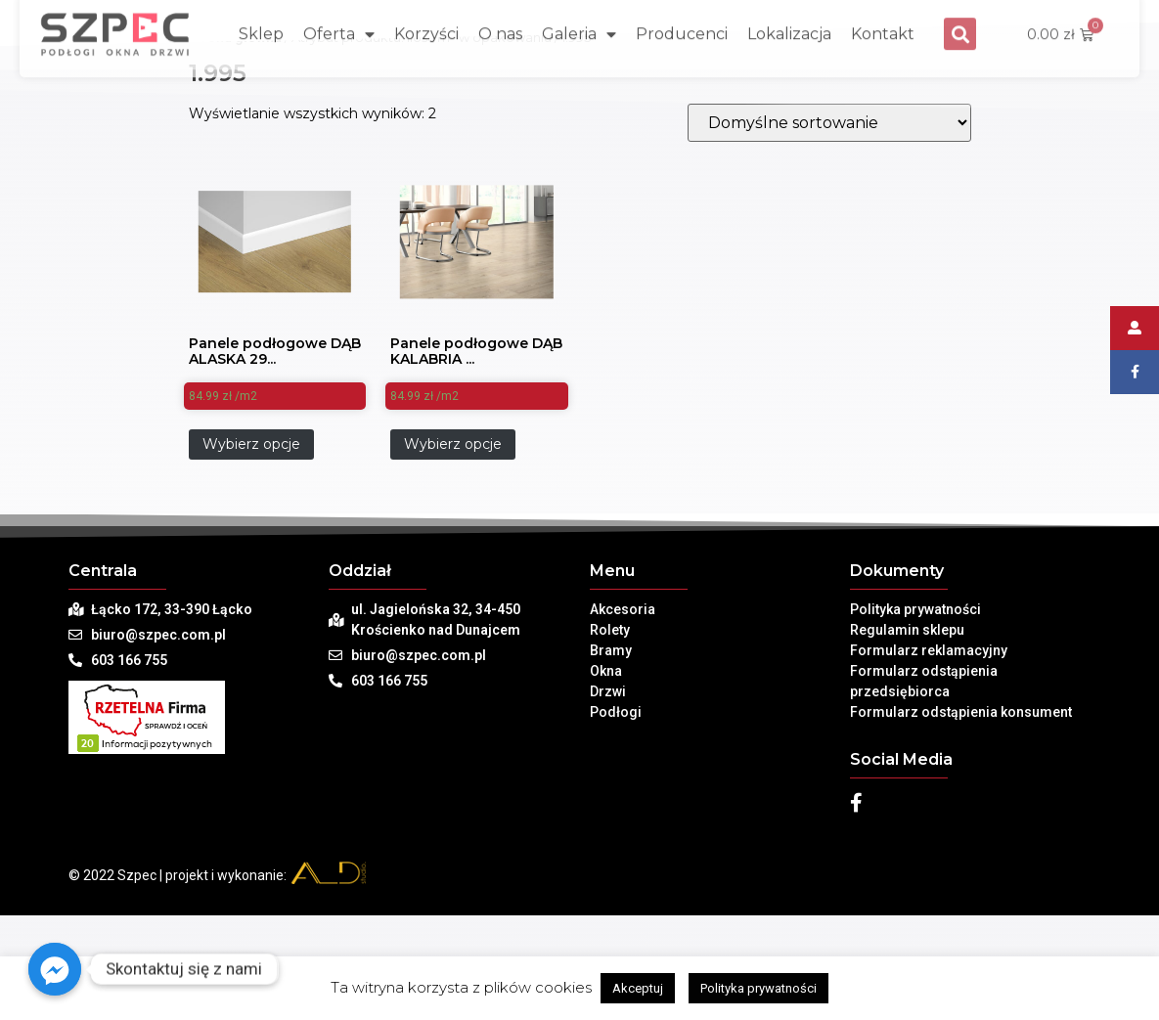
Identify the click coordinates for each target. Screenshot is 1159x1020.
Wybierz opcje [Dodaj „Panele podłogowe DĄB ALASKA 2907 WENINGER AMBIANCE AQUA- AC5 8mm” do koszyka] (251, 444)
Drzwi (608, 691)
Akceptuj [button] (637, 988)
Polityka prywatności (915, 609)
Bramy (611, 650)
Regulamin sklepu (907, 630)
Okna (606, 671)
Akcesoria (622, 609)
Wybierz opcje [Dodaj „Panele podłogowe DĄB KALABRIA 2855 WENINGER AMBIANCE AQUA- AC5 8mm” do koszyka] (453, 444)
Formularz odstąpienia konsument (961, 712)
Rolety (610, 630)
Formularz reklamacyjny (928, 650)
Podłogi (616, 712)
